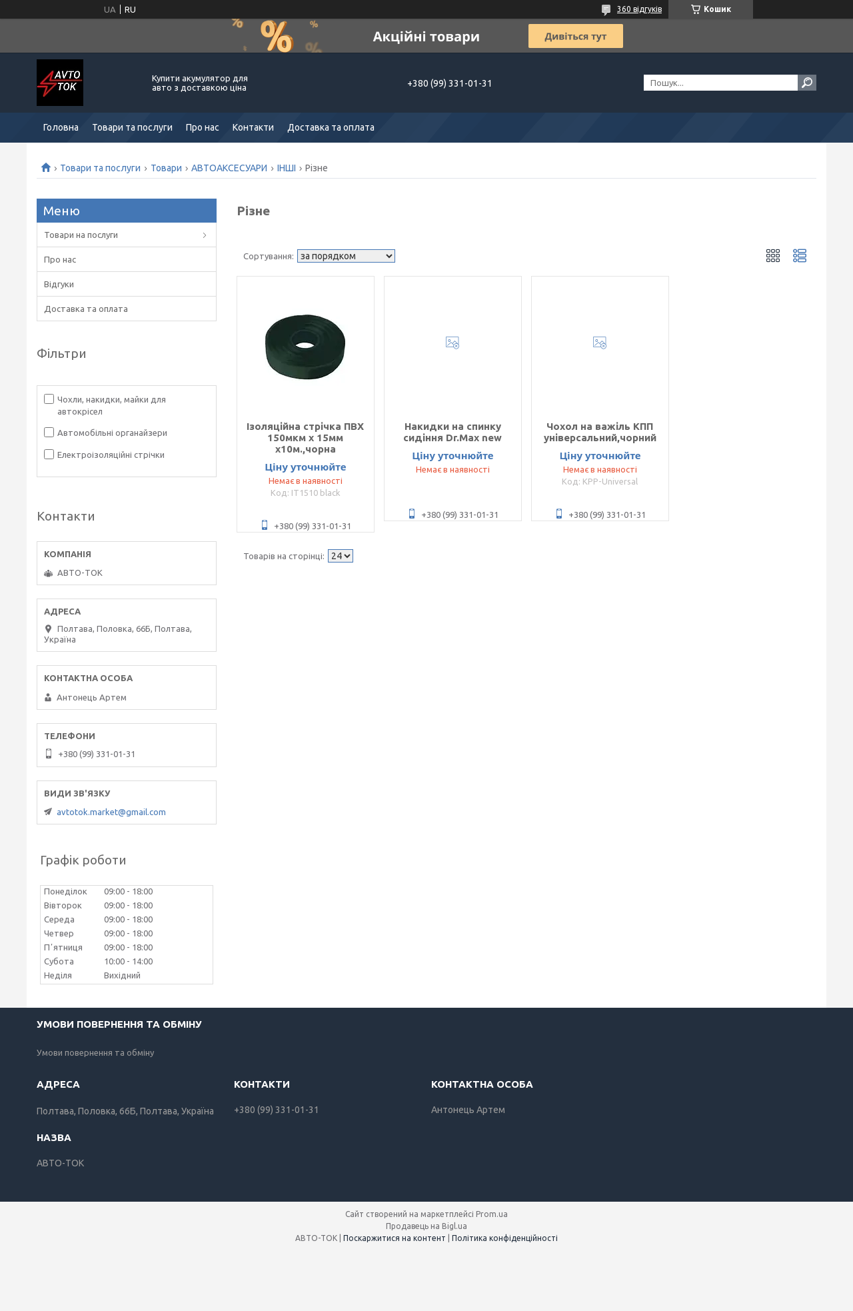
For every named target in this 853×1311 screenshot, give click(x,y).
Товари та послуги (132, 127)
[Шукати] (807, 83)
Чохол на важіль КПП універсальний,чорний (600, 432)
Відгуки (59, 284)
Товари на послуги (81, 234)
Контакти (253, 127)
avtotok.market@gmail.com (111, 811)
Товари (166, 168)
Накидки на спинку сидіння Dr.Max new (452, 432)
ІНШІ (286, 168)
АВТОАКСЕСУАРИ (229, 168)
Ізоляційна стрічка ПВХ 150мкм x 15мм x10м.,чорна (305, 438)
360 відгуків (639, 9)
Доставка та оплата (331, 127)
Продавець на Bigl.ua (426, 1226)
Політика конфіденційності (505, 1238)
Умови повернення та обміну (95, 1052)
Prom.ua (492, 1214)
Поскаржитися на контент (394, 1238)
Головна (61, 127)
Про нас (202, 127)
